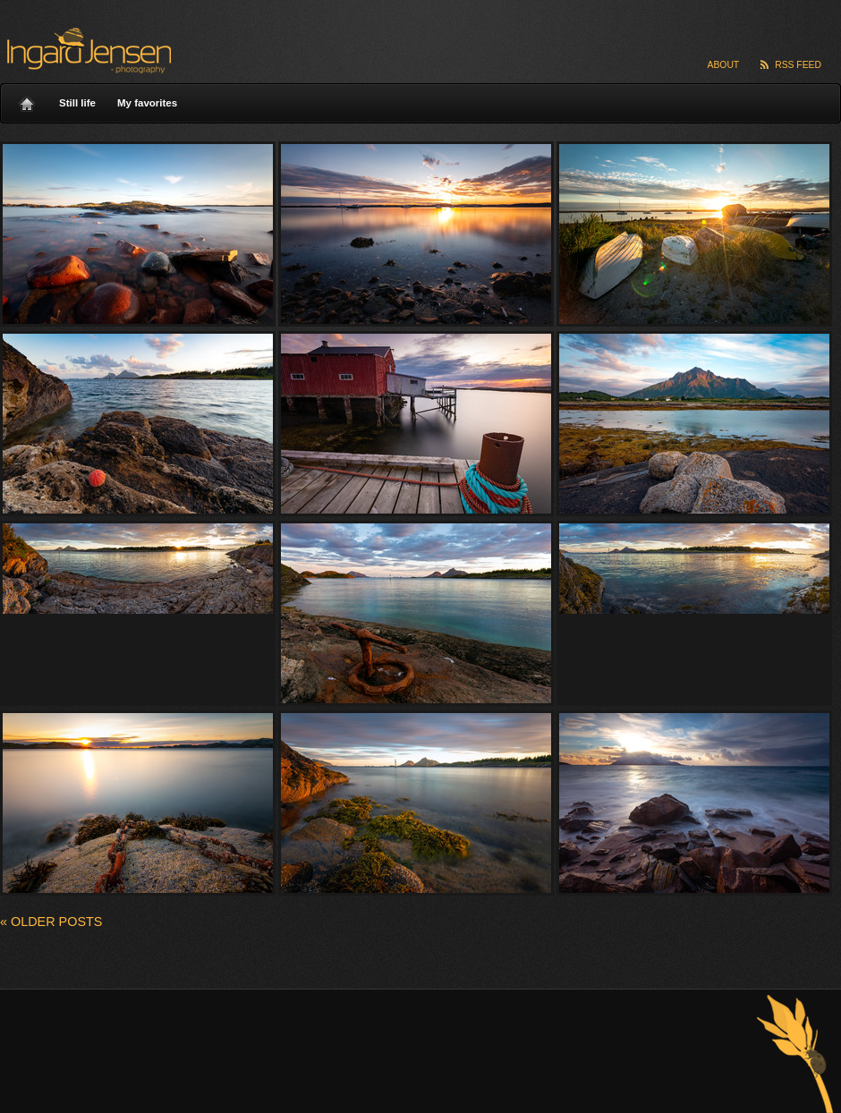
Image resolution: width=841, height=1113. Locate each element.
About (724, 65)
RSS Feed (798, 65)
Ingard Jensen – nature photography (86, 50)
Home (27, 99)
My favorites (147, 103)
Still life (77, 103)
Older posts (51, 921)
